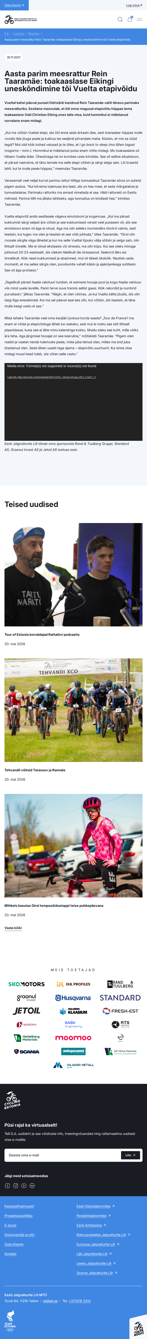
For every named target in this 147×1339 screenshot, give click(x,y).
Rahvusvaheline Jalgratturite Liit (101, 1235)
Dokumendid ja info (19, 1235)
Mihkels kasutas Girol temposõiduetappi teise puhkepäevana (53, 906)
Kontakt (10, 1254)
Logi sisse (133, 5)
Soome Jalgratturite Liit (95, 1273)
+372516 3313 (80, 1301)
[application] (73, 402)
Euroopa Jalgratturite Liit (96, 1244)
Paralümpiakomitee (91, 1216)
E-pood (10, 1225)
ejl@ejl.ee (50, 1301)
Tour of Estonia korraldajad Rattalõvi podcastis (42, 635)
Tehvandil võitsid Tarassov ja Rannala (34, 770)
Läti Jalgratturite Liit (92, 1254)
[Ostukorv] (130, 19)
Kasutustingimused (19, 1206)
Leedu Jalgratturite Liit (94, 1263)
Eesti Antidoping (89, 1225)
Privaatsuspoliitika (18, 1216)
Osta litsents (14, 1244)
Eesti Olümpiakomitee (93, 1206)
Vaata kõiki (13, 928)
